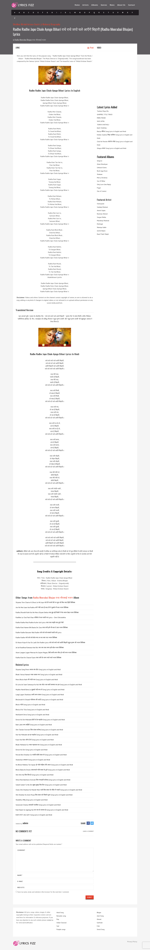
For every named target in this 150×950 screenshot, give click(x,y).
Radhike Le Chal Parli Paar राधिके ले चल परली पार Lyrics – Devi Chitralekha (41, 617)
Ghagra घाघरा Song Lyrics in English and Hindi (111, 148)
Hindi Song (60, 913)
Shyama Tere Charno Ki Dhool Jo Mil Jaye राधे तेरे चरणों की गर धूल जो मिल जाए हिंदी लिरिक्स (45, 602)
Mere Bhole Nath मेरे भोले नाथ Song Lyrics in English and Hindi (37, 680)
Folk (98, 926)
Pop (58, 919)
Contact (131, 5)
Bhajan (99, 913)
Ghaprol (99, 161)
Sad (58, 926)
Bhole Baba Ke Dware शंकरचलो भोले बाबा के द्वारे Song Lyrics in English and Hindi (43, 770)
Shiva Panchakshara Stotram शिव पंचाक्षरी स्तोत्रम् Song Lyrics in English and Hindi (43, 780)
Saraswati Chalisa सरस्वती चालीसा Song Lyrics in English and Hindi (38, 805)
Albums (94, 5)
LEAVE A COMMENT (88, 831)
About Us (121, 5)
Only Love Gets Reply (104, 184)
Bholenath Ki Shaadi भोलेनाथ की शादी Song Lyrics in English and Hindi (39, 700)
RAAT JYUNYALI (102, 128)
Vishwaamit (100, 204)
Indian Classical (61, 923)
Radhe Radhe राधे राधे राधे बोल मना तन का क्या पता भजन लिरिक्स (36, 637)
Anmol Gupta (101, 210)
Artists (85, 5)
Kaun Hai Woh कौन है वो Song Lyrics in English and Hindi (35, 740)
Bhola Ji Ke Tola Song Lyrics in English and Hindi (32, 710)
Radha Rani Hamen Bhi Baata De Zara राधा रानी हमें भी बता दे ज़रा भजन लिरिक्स (42, 627)
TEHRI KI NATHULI (103, 125)
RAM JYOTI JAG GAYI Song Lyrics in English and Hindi (34, 815)
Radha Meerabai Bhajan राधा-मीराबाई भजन (30, 39)
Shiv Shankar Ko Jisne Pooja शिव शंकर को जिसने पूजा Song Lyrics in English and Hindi (44, 795)
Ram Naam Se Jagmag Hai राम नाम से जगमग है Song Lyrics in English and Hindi (42, 810)
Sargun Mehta (101, 217)
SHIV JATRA (100, 121)
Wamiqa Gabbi (101, 227)
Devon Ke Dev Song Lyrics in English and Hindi (31, 750)
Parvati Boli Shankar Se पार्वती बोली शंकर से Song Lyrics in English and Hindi (41, 755)
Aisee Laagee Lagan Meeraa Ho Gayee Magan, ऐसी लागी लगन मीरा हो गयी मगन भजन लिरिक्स (46, 652)
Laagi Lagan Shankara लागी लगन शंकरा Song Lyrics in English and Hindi (40, 695)
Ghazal (99, 919)
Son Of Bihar (101, 181)
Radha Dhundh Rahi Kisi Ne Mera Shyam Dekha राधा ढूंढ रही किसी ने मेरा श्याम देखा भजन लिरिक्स (47, 612)
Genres (104, 5)
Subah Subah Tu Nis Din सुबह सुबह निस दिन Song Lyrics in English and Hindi (41, 785)
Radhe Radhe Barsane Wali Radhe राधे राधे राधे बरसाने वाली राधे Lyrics (38, 632)
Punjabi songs (61, 929)
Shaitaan (99, 174)
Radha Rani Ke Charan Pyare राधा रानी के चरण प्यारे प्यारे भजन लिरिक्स (38, 658)
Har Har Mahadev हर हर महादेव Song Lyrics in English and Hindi (37, 735)
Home (77, 5)
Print (90, 47)
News (112, 5)
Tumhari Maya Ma (102, 111)
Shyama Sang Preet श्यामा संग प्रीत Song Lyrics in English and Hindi (38, 669)
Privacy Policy (132, 942)
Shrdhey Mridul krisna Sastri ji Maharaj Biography (36, 24)
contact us (50, 920)
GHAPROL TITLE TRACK (104, 114)
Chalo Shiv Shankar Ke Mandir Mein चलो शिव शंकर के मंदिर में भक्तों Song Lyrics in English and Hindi (49, 790)
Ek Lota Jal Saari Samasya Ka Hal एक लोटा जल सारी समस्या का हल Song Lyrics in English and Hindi (49, 685)
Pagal (99, 188)
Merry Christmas (102, 178)
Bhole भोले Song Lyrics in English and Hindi (30, 705)
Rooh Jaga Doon (102, 171)
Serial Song (100, 929)
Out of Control (101, 191)
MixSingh (100, 224)
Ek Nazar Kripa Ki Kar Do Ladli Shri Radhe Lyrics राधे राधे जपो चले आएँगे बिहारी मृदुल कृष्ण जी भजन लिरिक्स (50, 642)
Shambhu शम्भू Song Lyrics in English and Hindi (31, 800)
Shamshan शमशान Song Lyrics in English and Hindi (33, 760)
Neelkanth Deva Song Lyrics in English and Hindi (32, 715)
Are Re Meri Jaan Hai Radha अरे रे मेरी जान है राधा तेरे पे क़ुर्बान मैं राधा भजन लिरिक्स (42, 607)
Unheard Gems (102, 168)
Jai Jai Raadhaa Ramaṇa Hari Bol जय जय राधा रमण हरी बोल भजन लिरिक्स (40, 647)
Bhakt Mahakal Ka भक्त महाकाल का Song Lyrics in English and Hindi (39, 745)
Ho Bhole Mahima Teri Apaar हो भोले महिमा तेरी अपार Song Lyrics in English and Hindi (44, 765)
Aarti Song (100, 916)
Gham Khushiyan (102, 164)
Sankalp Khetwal (102, 207)
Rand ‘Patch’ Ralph (103, 234)
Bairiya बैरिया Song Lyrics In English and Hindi (111, 131)
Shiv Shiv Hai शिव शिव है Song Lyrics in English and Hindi (34, 775)
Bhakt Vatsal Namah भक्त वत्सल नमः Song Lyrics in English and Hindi (39, 674)
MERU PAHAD (101, 118)
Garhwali (100, 923)
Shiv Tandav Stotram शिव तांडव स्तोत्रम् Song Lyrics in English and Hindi (39, 730)
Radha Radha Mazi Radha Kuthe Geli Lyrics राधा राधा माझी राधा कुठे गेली (40, 622)
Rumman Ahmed (102, 214)
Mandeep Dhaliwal (103, 221)
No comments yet (24, 831)
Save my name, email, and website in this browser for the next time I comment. (43, 892)
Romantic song (61, 916)
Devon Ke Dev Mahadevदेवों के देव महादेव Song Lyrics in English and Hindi (40, 720)
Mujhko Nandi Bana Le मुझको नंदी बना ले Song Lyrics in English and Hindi (40, 690)
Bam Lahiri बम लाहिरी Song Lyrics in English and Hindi (34, 725)
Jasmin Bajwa (101, 231)
